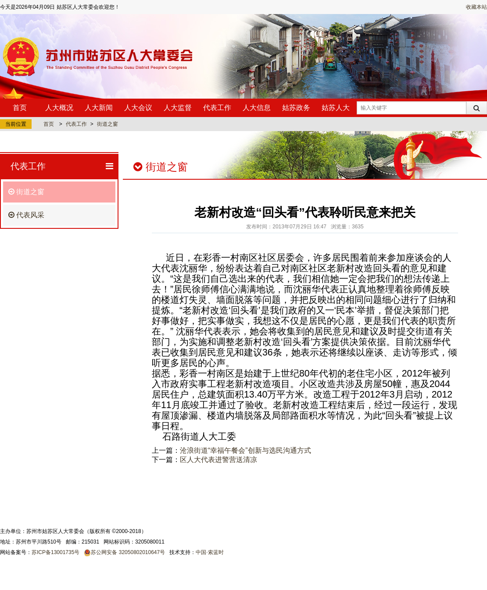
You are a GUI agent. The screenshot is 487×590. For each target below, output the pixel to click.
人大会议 (138, 107)
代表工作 (217, 107)
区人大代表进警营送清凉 (218, 459)
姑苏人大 (336, 107)
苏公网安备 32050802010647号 (128, 552)
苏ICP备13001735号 (55, 552)
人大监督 (178, 107)
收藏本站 (476, 7)
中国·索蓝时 (209, 552)
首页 (20, 107)
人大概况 (59, 107)
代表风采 (26, 215)
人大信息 (257, 107)
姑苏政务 (296, 107)
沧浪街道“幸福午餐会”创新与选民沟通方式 (245, 450)
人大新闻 (99, 107)
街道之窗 (107, 124)
